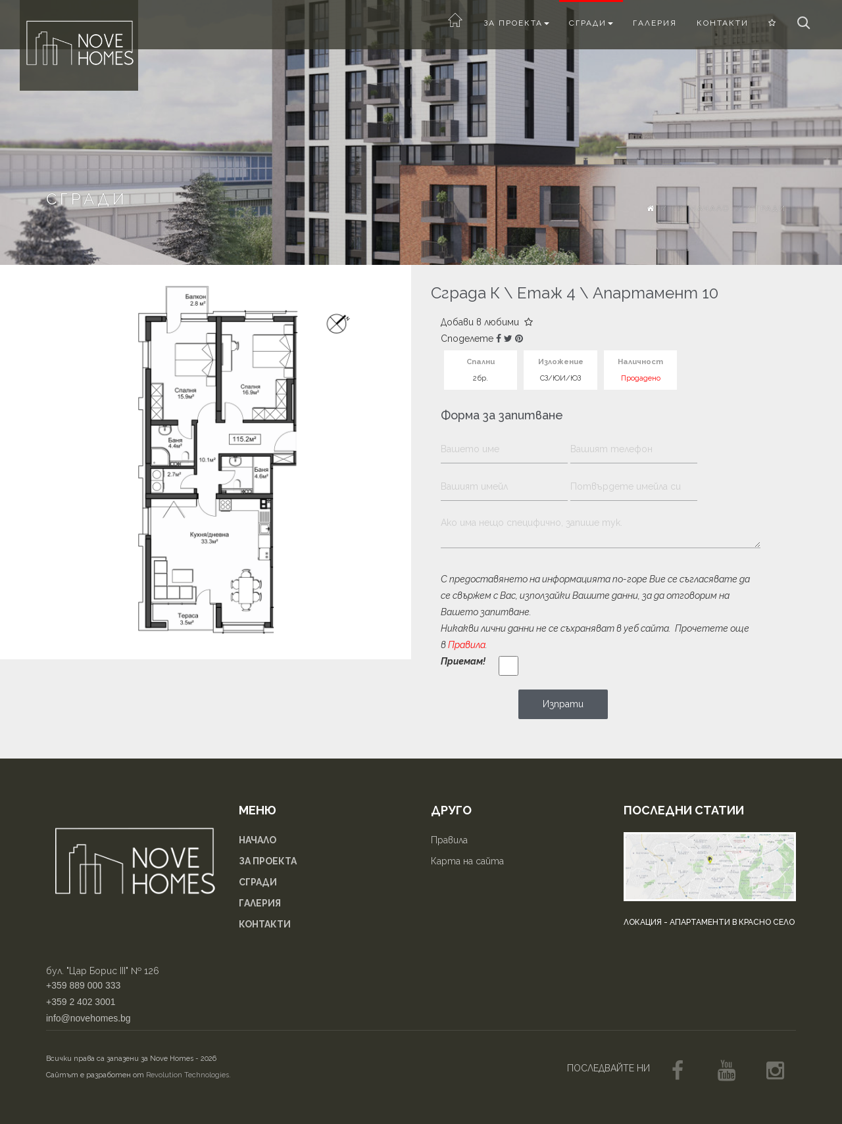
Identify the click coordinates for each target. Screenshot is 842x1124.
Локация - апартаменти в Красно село (709, 922)
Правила (466, 645)
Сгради (591, 23)
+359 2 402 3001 (81, 1001)
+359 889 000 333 (83, 985)
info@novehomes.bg (88, 1018)
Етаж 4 (546, 292)
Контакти (723, 23)
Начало (710, 208)
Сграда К (465, 292)
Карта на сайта (467, 861)
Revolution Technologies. (188, 1075)
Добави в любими (487, 322)
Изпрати (563, 704)
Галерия (655, 23)
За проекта (516, 23)
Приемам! (463, 661)
